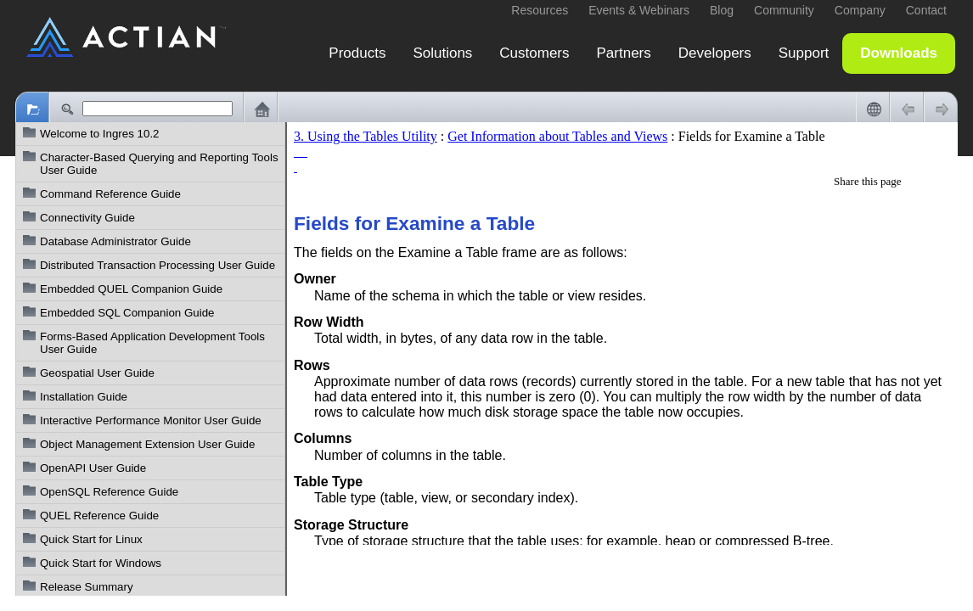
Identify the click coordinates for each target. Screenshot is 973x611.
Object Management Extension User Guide (147, 444)
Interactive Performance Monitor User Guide (151, 420)
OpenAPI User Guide (93, 468)
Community (784, 10)
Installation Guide (83, 396)
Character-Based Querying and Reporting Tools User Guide (159, 164)
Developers (714, 53)
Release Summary (86, 586)
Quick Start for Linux (91, 539)
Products (357, 53)
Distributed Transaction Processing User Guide (157, 265)
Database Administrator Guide (115, 241)
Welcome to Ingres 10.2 (100, 133)
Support (804, 53)
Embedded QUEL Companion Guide (131, 289)
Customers (534, 53)
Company (860, 10)
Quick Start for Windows (100, 563)
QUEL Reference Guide (99, 515)
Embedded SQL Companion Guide (127, 312)
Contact (926, 10)
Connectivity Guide (87, 217)
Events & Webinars (638, 10)
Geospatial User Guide (97, 373)
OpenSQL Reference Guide (109, 491)
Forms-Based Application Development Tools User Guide (152, 343)
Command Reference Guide (110, 194)
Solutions (442, 53)
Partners (624, 53)
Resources (539, 10)
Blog (722, 10)
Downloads (898, 53)
